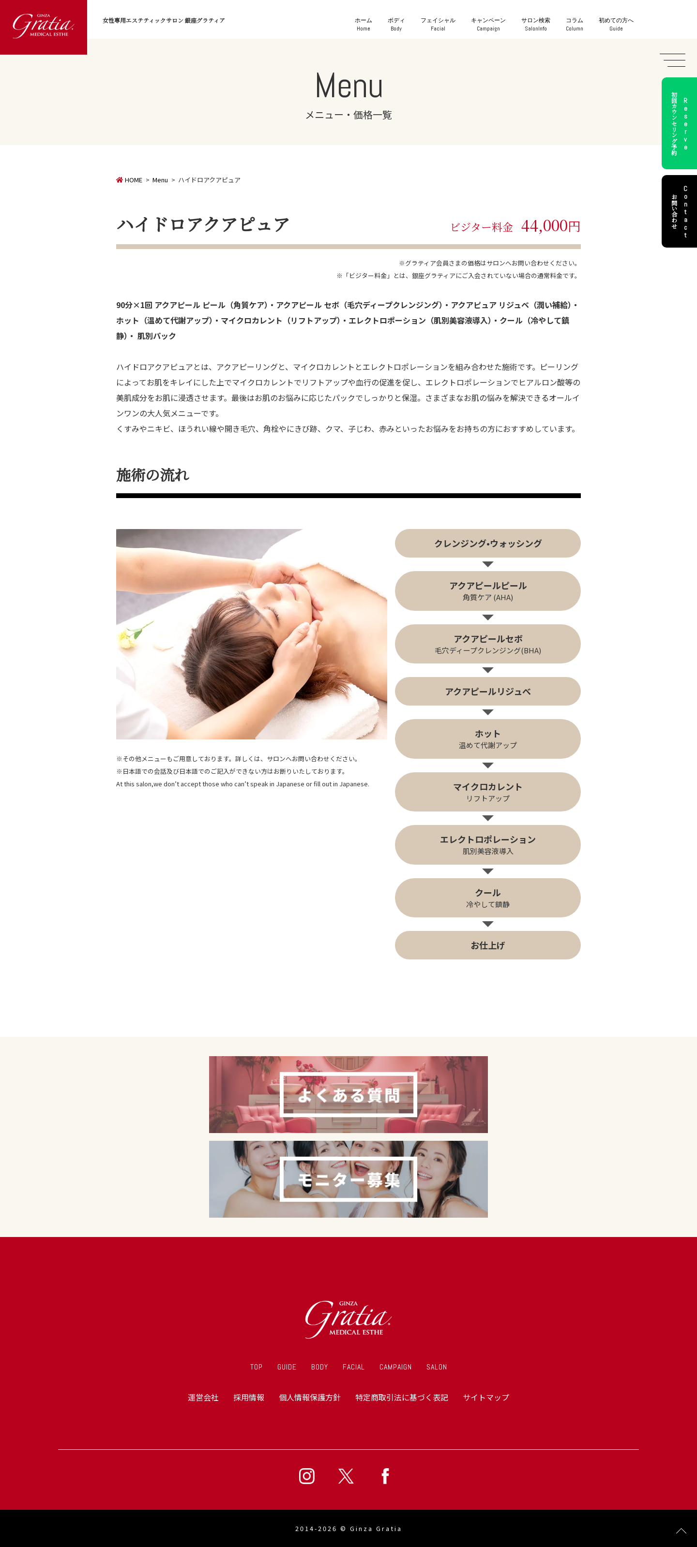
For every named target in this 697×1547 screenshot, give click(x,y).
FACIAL (354, 1367)
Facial (438, 24)
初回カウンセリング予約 (681, 123)
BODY (319, 1367)
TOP (256, 1367)
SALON (436, 1367)
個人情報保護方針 (310, 1397)
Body (396, 24)
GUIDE (287, 1367)
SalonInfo (535, 24)
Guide (616, 24)
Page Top (681, 1531)
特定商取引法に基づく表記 (401, 1397)
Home (363, 24)
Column (574, 24)
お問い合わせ (681, 211)
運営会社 (203, 1397)
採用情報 (248, 1397)
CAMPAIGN (395, 1367)
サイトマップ (486, 1397)
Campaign (488, 24)
